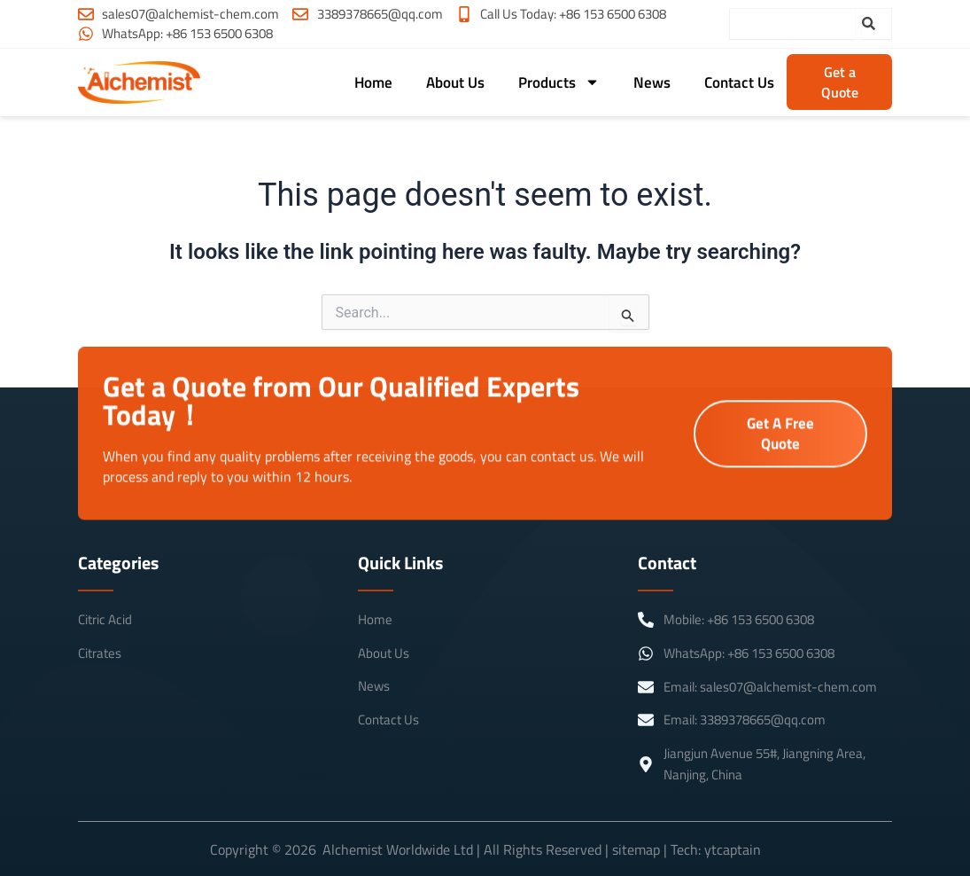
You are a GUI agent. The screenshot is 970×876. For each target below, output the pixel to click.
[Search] (876, 24)
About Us (455, 82)
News (652, 82)
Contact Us (739, 82)
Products (559, 82)
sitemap (636, 849)
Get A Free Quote (780, 434)
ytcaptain (732, 849)
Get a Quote (839, 81)
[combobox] (792, 24)
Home (373, 82)
